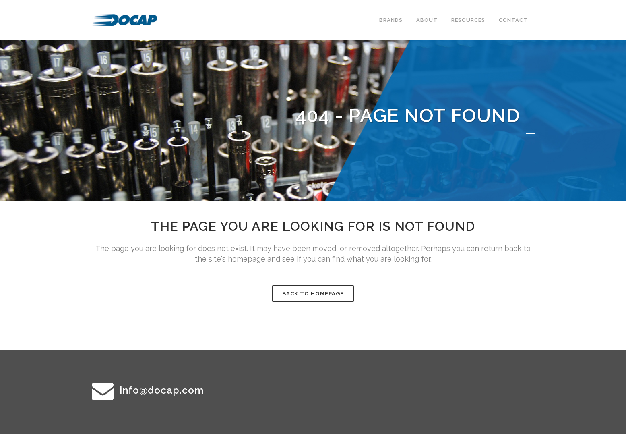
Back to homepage (313, 294)
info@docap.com (162, 390)
